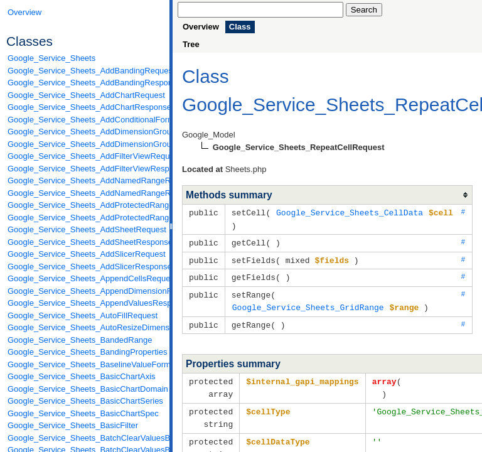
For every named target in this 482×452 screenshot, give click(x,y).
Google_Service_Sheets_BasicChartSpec (83, 413)
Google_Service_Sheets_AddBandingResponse (85, 82)
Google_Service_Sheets (51, 58)
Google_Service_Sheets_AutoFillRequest (83, 315)
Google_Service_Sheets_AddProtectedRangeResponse (85, 217)
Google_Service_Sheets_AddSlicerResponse (85, 266)
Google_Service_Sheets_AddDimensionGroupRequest (85, 131)
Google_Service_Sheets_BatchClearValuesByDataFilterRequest (85, 438)
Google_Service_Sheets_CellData (349, 212)
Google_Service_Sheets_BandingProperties (85, 352)
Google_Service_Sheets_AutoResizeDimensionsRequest (85, 327)
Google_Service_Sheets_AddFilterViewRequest (85, 156)
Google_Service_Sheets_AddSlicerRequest (85, 254)
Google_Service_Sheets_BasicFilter (73, 425)
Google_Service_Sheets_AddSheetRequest (85, 229)
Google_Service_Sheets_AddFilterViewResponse (85, 168)
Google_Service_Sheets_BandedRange (80, 340)
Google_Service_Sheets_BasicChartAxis (82, 376)
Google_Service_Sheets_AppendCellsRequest (85, 278)
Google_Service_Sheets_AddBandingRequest (85, 70)
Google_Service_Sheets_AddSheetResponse (85, 242)
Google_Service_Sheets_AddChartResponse (85, 107)
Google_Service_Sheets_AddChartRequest (85, 95)
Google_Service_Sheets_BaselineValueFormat (85, 364)
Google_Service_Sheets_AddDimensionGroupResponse (85, 144)
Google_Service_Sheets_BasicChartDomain (85, 389)
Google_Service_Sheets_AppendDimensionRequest (85, 291)
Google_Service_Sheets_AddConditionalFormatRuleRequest (85, 119)
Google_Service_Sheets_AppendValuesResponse (85, 303)
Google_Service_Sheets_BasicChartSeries (85, 401)
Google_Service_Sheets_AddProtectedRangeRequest (85, 205)
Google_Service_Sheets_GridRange (308, 303)
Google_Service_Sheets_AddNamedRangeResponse (85, 193)
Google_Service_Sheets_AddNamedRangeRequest (85, 180)
